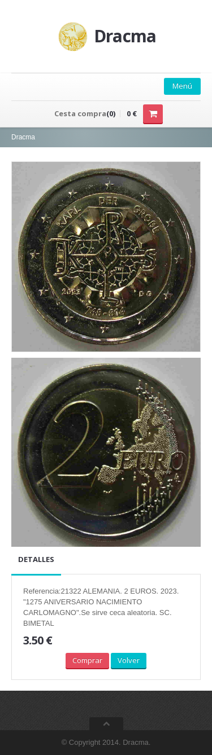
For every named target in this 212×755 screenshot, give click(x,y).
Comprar (87, 660)
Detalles (36, 559)
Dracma (23, 137)
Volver (129, 660)
